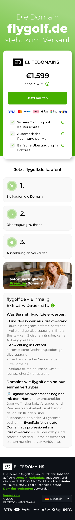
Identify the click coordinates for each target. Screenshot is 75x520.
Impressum (11, 495)
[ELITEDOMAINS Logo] (37, 467)
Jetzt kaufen (37, 98)
